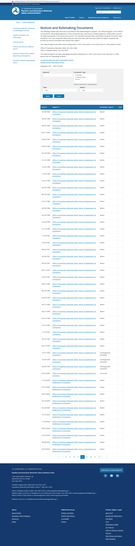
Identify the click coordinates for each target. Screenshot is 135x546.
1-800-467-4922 (46, 487)
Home (18, 22)
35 (70, 457)
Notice (85, 79)
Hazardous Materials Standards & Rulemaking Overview (24, 29)
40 (91, 457)
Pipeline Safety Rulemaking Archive (52, 62)
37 (78, 457)
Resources (117, 17)
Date (44, 107)
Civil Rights (109, 519)
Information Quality (112, 525)
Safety (81, 17)
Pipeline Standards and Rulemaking (21, 36)
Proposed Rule (85, 77)
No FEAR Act (110, 527)
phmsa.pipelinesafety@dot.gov (58, 491)
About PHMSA (70, 17)
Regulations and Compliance (98, 17)
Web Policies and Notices (114, 536)
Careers (63, 522)
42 (99, 457)
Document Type (80, 72)
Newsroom (117, 8)
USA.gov (108, 533)
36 (74, 457)
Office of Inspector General (114, 530)
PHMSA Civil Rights (67, 513)
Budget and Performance (114, 516)
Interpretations (18, 42)
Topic (45, 87)
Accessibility (65, 519)
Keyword (46, 72)
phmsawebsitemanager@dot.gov (46, 499)
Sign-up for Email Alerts (103, 8)
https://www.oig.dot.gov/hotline (57, 495)
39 (87, 457)
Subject (82, 87)
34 (66, 457)
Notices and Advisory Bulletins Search (23, 48)
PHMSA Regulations (28, 22)
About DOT (109, 513)
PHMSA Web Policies (68, 516)
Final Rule (85, 75)
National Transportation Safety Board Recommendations (23, 54)
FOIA (107, 522)
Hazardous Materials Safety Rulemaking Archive (56, 60)
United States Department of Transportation (27, 4)
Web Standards (110, 539)
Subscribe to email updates (111, 470)
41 (95, 457)
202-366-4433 (17, 481)
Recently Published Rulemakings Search (24, 61)
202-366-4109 (40, 485)
